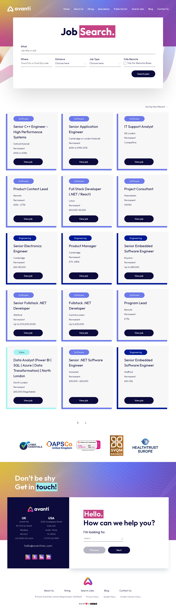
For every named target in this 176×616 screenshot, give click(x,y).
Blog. (107, 590)
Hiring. (67, 590)
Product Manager (83, 246)
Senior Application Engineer (83, 129)
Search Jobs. (88, 590)
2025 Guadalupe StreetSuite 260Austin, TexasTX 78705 (51, 527)
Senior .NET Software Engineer (86, 363)
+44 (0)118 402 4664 (24, 538)
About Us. (49, 590)
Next (119, 550)
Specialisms (104, 9)
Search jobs (143, 73)
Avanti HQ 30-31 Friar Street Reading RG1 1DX (24, 527)
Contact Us (163, 9)
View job (28, 161)
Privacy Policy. (92, 596)
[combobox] (71, 63)
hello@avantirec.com (38, 546)
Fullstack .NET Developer (80, 305)
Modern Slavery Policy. (130, 596)
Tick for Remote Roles (137, 63)
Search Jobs (138, 9)
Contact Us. (125, 590)
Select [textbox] (87, 538)
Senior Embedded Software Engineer (139, 248)
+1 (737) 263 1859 (51, 538)
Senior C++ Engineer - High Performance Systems (30, 131)
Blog (150, 9)
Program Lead (135, 303)
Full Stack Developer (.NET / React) (85, 191)
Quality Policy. (110, 596)
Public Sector (120, 9)
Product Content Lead (30, 189)
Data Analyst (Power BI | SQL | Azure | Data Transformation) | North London (32, 368)
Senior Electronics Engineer (27, 248)
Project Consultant (138, 189)
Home (67, 9)
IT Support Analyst (138, 126)
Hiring (91, 9)
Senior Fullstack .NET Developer (30, 305)
